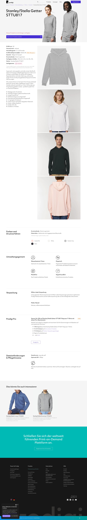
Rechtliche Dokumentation (68, 484)
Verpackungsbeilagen (14, 469)
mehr (38, 335)
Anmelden (66, 2)
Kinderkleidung (31, 489)
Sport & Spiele (31, 484)
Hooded (30, 5)
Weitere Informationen (13, 513)
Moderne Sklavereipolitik (68, 482)
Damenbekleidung (31, 488)
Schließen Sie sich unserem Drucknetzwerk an (68, 480)
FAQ (64, 474)
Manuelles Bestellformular (15, 476)
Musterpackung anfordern (33, 469)
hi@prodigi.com (73, 497)
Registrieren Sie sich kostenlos (43, 448)
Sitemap (65, 486)
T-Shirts (25, 5)
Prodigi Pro (35, 342)
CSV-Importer (13, 477)
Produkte (48, 2)
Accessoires (30, 491)
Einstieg (65, 470)
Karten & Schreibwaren (32, 482)
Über (61, 2)
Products (12, 5)
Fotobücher (30, 479)
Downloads (65, 477)
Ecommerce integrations (15, 474)
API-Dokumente (66, 476)
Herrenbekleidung (19, 5)
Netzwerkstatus (66, 472)
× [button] (17, 504)
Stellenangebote (49, 482)
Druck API (12, 472)
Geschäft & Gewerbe (32, 493)
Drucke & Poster (31, 472)
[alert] (10, 511)
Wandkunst (30, 474)
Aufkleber (30, 475)
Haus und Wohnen (31, 481)
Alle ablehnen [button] (14, 515)
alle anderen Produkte (50, 329)
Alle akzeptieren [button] (6, 515)
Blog (47, 472)
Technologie (30, 477)
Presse (47, 480)
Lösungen (55, 2)
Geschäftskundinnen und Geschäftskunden (51, 475)
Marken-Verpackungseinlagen (51, 331)
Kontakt (47, 470)
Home (7, 5)
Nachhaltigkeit (49, 477)
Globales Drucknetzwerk (51, 479)
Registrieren (76, 2)
